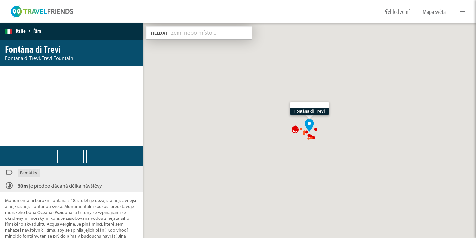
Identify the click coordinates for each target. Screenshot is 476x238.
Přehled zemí (396, 11)
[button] (309, 124)
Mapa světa (434, 11)
